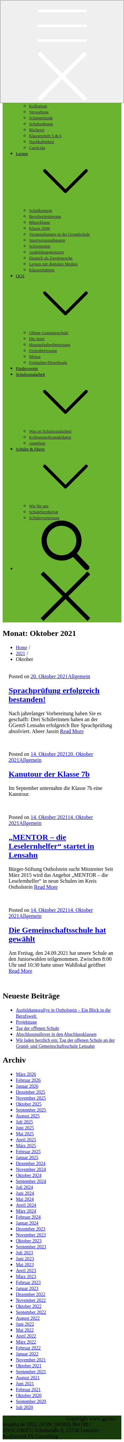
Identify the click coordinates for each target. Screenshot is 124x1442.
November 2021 (31, 1359)
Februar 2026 (28, 1080)
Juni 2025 (25, 1127)
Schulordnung (41, 124)
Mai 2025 (25, 1133)
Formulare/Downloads (48, 362)
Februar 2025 (28, 1151)
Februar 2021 (28, 1389)
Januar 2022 (27, 1353)
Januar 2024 (27, 1223)
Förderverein (27, 368)
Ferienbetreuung (43, 350)
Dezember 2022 (30, 1294)
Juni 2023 (25, 1258)
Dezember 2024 (30, 1163)
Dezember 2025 (30, 1092)
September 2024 (31, 1181)
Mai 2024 (25, 1199)
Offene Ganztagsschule (48, 333)
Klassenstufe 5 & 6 (45, 136)
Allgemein (79, 676)
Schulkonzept (40, 210)
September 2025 (31, 1110)
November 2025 (31, 1098)
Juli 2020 (24, 1407)
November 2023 (31, 1234)
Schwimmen (39, 246)
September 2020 (31, 1401)
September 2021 (31, 1371)
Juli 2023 (24, 1252)
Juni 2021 (25, 1383)
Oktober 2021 (28, 1365)
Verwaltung (39, 112)
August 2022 (28, 1318)
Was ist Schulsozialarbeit (50, 431)
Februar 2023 (28, 1282)
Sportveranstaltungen (47, 240)
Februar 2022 (28, 1347)
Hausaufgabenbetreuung (49, 344)
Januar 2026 (27, 1086)
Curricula (37, 147)
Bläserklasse (39, 222)
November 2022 (31, 1300)
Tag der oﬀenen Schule (37, 1028)
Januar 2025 (27, 1157)
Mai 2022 (25, 1330)
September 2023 (31, 1246)
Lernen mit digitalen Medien (53, 264)
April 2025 (26, 1139)
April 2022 (26, 1336)
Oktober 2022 (28, 1306)
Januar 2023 (27, 1288)
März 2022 (26, 1342)
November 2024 (31, 1169)
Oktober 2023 (28, 1240)
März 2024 (26, 1211)
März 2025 (26, 1145)
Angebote (37, 443)
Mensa (34, 356)
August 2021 (28, 1377)
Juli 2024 (24, 1187)
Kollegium (38, 106)
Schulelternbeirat (43, 512)
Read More (72, 731)
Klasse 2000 (39, 228)
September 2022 (31, 1312)
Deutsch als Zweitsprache (50, 258)
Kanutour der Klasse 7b (49, 774)
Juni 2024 (25, 1193)
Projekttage (26, 1022)
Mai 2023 (25, 1264)
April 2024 (26, 1205)
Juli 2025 (24, 1121)
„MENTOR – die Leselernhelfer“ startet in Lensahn (51, 846)
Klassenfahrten (42, 270)
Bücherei (36, 130)
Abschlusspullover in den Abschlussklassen (56, 1034)
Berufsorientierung (45, 216)
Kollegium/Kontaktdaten (50, 437)
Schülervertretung (44, 518)
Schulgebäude (41, 118)
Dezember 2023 (30, 1229)
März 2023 (26, 1276)
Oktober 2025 (28, 1104)
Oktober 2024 (28, 1175)
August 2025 (28, 1115)
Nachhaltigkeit (41, 141)
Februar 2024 (28, 1217)
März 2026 (26, 1074)
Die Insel (37, 338)
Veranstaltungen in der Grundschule (59, 234)
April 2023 (26, 1270)
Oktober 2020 (28, 1395)
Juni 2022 (25, 1324)
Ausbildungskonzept (46, 252)
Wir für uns (38, 506)
